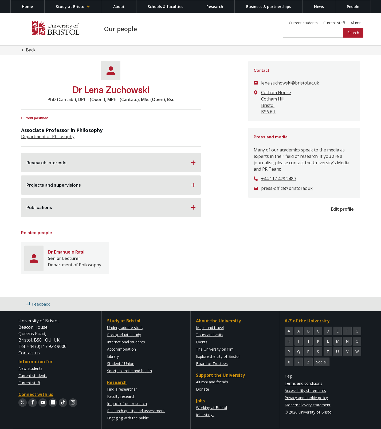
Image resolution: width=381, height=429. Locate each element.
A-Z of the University (307, 320)
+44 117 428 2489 (278, 179)
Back (31, 50)
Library (113, 356)
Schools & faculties (165, 6)
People (353, 6)
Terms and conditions (303, 383)
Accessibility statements (305, 390)
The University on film (215, 349)
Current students (303, 22)
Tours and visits (209, 334)
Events (201, 341)
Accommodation (121, 349)
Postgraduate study (124, 334)
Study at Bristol (73, 6)
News (319, 6)
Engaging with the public (128, 417)
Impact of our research (127, 403)
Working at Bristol (211, 407)
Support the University (220, 375)
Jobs (200, 400)
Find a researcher (122, 389)
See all (321, 361)
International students (126, 341)
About (119, 6)
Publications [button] (39, 207)
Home (27, 6)
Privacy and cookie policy (306, 397)
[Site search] (313, 33)
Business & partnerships (268, 6)
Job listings (205, 414)
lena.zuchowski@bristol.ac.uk (290, 83)
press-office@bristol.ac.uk (287, 188)
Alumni (356, 22)
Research (214, 6)
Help (288, 376)
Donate (202, 389)
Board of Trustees (212, 363)
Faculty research (121, 396)
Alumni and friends (212, 381)
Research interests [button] (46, 162)
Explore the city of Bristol (217, 356)
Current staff (334, 22)
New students (30, 368)
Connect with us (35, 394)
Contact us (29, 353)
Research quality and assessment (136, 410)
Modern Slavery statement (308, 404)
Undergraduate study (125, 327)
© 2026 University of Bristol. (309, 412)
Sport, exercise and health (129, 370)
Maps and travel (210, 327)
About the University (218, 320)
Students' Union (120, 363)
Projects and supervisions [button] (53, 185)
